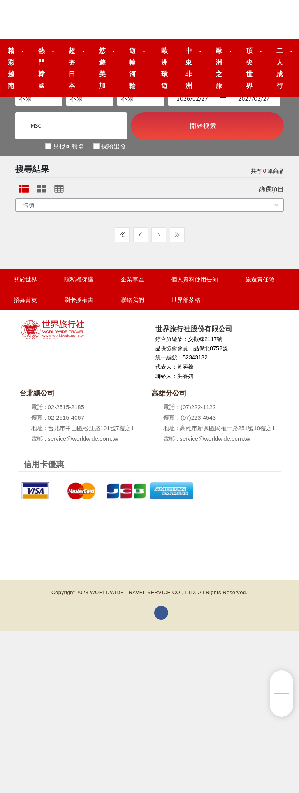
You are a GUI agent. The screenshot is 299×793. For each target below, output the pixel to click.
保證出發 (113, 146)
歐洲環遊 (164, 68)
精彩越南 (11, 68)
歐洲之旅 (219, 68)
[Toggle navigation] (276, 19)
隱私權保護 (78, 279)
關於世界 (25, 279)
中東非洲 (188, 68)
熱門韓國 (41, 68)
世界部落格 (186, 300)
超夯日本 (72, 68)
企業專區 (132, 279)
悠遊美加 (102, 68)
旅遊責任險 (259, 279)
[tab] (24, 188)
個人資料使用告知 (194, 279)
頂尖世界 (249, 68)
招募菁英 (25, 300)
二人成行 (279, 68)
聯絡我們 (132, 300)
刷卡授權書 (78, 300)
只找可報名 (68, 146)
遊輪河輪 (132, 68)
